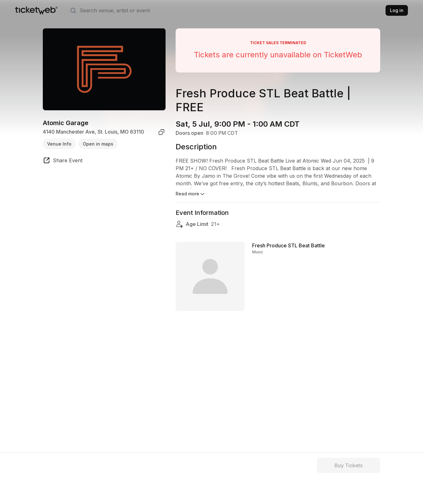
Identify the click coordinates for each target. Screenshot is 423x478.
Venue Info (59, 144)
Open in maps (98, 144)
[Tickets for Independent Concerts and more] (36, 10)
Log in (396, 10)
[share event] (62, 161)
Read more (191, 194)
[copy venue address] (161, 132)
